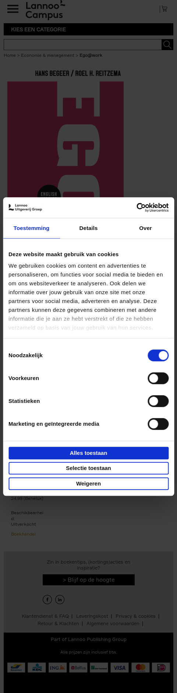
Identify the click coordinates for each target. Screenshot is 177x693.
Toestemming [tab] (32, 228)
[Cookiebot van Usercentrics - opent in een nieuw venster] (136, 207)
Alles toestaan (88, 453)
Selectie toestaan (88, 468)
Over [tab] (145, 228)
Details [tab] (88, 228)
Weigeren (88, 483)
